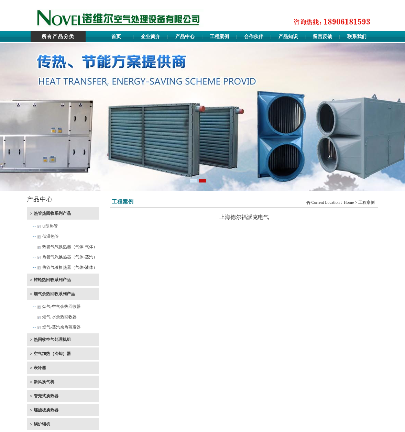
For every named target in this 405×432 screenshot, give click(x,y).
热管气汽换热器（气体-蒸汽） (69, 257)
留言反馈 (322, 36)
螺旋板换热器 (46, 410)
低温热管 (50, 236)
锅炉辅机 (42, 424)
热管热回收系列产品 (52, 213)
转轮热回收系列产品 (52, 279)
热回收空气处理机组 (52, 339)
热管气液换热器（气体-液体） (69, 267)
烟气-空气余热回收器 (61, 306)
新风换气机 (44, 381)
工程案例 (219, 36)
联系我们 (356, 36)
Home (349, 202)
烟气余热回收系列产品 (54, 293)
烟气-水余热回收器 (59, 316)
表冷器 (40, 367)
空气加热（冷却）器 (52, 353)
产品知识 (288, 36)
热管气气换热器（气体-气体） (69, 246)
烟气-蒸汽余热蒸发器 (61, 327)
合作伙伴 (253, 36)
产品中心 (185, 36)
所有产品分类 (58, 36)
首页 (116, 36)
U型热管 (50, 226)
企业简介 (150, 36)
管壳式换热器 (46, 396)
